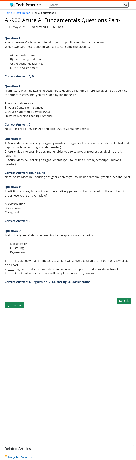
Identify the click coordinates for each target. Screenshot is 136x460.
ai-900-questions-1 (45, 12)
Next (124, 301)
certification (23, 12)
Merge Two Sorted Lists (21, 457)
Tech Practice (28, 4)
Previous (14, 305)
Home (8, 12)
